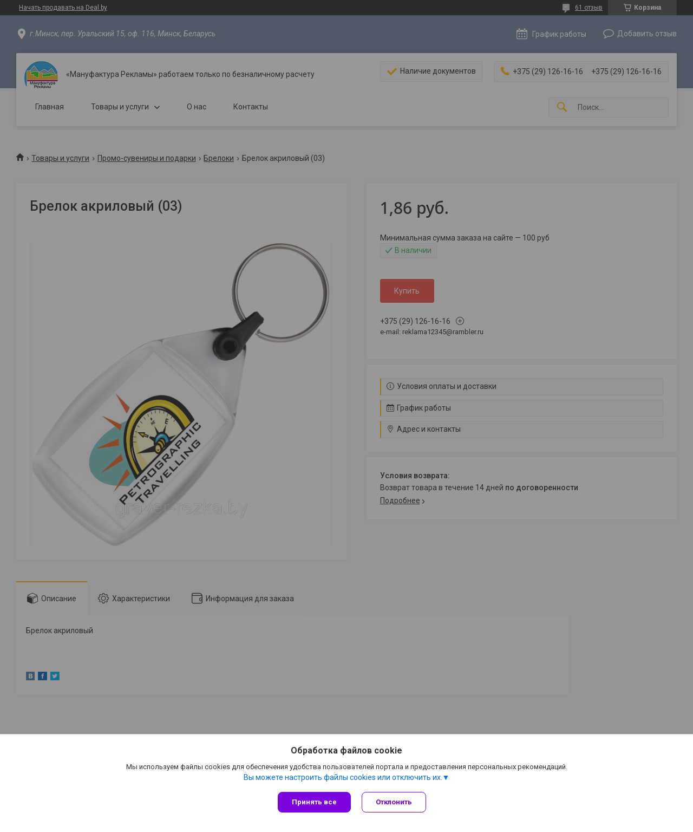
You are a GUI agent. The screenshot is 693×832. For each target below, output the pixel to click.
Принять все (314, 802)
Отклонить (394, 802)
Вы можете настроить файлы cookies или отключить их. (343, 777)
